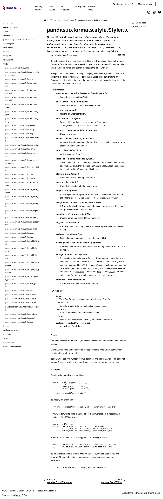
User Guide (52, 8)
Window (6, 52)
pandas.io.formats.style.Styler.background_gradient (21, 278)
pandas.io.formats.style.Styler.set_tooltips (21, 205)
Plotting (6, 326)
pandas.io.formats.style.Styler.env (19, 79)
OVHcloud (51, 491)
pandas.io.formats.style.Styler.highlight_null (22, 242)
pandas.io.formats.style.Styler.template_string (22, 120)
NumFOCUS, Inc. (28, 491)
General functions (10, 27)
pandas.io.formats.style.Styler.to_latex (20, 299)
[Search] (123, 4)
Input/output (8, 23)
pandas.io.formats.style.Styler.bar (18, 291)
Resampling (8, 60)
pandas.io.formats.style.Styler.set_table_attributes (21, 198)
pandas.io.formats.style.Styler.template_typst (21, 113)
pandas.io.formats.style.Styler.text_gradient (22, 285)
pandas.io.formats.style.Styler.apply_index (22, 139)
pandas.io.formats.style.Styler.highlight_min (21, 256)
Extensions (7, 334)
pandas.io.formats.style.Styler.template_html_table (22, 98)
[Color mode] (159, 4)
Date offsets (8, 48)
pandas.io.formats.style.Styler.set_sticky (21, 218)
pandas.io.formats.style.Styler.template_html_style (22, 91)
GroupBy (7, 56)
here (113, 275)
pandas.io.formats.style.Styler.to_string (21, 314)
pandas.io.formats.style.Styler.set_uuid (21, 229)
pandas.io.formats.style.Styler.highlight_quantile (22, 271)
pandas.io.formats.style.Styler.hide (19, 174)
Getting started (38, 8)
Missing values (9, 342)
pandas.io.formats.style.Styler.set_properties (22, 223)
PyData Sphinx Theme (144, 493)
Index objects (8, 44)
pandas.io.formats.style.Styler (17, 68)
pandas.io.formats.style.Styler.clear (19, 233)
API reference (65, 8)
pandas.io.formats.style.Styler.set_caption (21, 212)
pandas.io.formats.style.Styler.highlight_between (22, 263)
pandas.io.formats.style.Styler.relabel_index (22, 168)
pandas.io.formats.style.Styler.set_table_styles (21, 191)
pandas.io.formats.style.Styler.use (19, 322)
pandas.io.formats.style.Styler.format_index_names (21, 161)
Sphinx (18, 495)
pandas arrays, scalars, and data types (19, 40)
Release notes (92, 8)
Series (6, 31)
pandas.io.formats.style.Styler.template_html (22, 84)
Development (80, 6)
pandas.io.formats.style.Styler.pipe (19, 237)
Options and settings (11, 330)
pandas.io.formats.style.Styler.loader (20, 126)
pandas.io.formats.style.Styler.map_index (22, 145)
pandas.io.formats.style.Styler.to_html (20, 295)
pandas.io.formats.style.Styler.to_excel (22, 308)
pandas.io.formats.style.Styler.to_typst (20, 303)
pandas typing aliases (12, 346)
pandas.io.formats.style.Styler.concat (20, 178)
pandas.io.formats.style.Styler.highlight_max (21, 249)
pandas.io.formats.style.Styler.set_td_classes (21, 183)
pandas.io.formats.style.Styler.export (20, 318)
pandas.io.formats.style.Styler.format (20, 149)
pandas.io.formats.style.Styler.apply (19, 130)
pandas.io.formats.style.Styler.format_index (21, 154)
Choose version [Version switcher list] (145, 4)
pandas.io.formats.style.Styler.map (19, 134)
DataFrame (7, 35)
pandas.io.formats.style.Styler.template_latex (21, 105)
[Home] (45, 20)
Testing (6, 338)
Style (5, 64)
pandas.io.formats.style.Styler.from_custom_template (22, 73)
